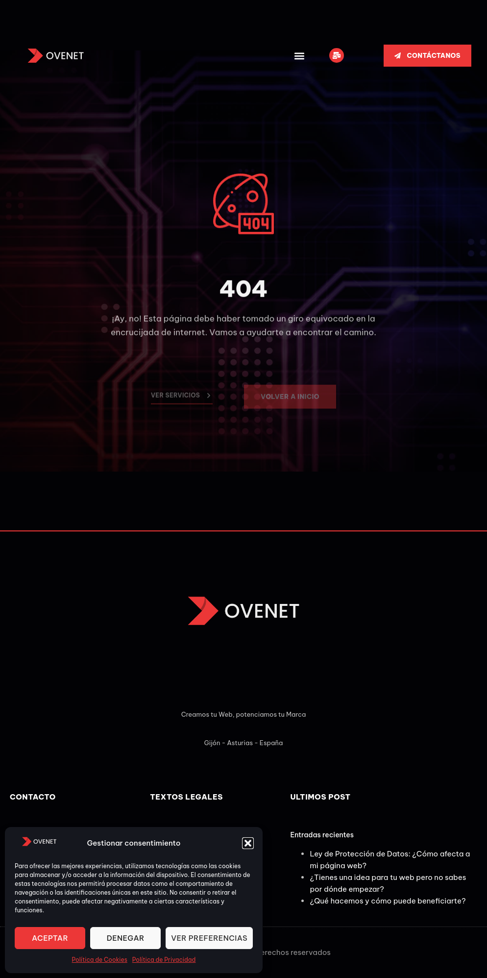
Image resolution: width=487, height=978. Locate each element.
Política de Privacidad (164, 959)
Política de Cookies (99, 959)
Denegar (126, 938)
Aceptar (50, 938)
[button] (248, 843)
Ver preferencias (209, 938)
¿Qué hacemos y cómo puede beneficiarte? (387, 900)
